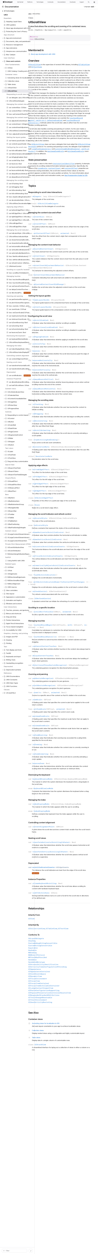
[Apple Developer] (8, 2)
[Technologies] (40, 2)
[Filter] (17, 1250)
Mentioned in (53, 53)
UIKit (46, 14)
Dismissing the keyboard (56, 891)
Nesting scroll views (54, 961)
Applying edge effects (54, 532)
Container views (52, 1149)
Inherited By (50, 1055)
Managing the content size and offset (61, 251)
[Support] (82, 2)
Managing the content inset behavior (61, 285)
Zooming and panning (55, 778)
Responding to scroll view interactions (62, 230)
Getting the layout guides (56, 341)
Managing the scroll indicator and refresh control (66, 583)
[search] (16, 1251)
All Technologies (8, 11)
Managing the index (54, 918)
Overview (50, 63)
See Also (50, 1143)
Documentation (12, 6)
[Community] (50, 2)
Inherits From (51, 1045)
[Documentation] (61, 2)
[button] (88, 2)
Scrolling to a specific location (58, 698)
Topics (49, 224)
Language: (87, 6)
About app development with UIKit (58, 57)
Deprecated (50, 991)
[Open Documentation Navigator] (3, 6)
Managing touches (53, 716)
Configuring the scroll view (57, 366)
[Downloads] (72, 2)
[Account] (94, 2)
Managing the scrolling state (57, 462)
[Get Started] (20, 2)
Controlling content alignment (58, 946)
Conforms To (50, 1065)
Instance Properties (53, 1009)
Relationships (53, 1038)
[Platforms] (30, 2)
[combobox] (17, 1251)
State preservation (54, 191)
